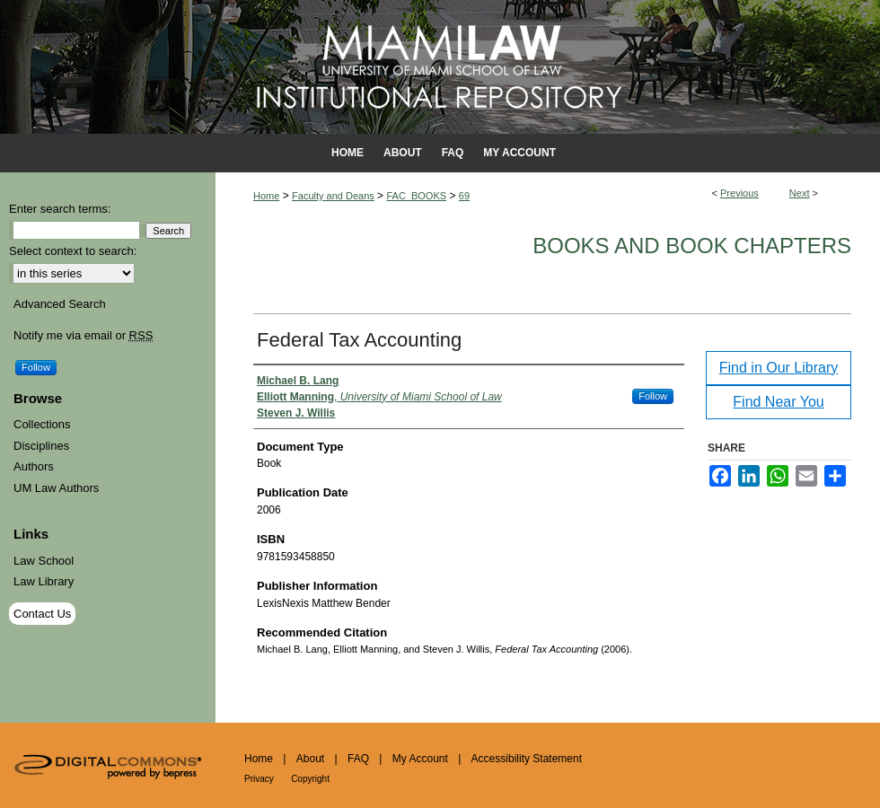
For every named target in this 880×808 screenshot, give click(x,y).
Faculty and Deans (333, 195)
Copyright (310, 779)
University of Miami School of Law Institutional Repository (440, 67)
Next (799, 193)
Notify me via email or (83, 336)
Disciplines (41, 445)
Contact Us (42, 613)
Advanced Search (59, 304)
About (310, 758)
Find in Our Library (779, 367)
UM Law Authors (56, 488)
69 (464, 195)
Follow (652, 396)
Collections (42, 424)
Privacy (259, 779)
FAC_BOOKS (416, 195)
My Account (420, 758)
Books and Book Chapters (691, 245)
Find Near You (778, 401)
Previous (739, 193)
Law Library (43, 581)
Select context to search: (72, 251)
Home (266, 195)
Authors (33, 466)
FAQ (358, 758)
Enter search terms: (59, 208)
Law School (43, 560)
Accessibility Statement (526, 758)
